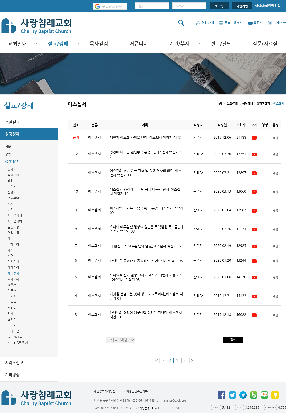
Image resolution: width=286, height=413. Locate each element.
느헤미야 (13, 244)
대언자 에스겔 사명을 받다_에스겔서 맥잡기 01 (145, 138)
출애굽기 (13, 175)
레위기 (12, 181)
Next (184, 360)
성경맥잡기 (12, 161)
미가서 (12, 296)
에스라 (12, 238)
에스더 (12, 250)
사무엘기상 (15, 215)
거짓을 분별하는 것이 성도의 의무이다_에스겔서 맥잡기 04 (146, 296)
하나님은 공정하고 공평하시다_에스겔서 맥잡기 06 (146, 261)
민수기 (12, 186)
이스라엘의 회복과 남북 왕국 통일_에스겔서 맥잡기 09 (146, 210)
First (156, 360)
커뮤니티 (138, 43)
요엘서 (12, 285)
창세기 (12, 169)
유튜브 (255, 23)
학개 (10, 313)
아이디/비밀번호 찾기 (269, 6)
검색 (233, 340)
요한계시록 (15, 337)
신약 (8, 147)
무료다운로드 (231, 23)
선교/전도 (221, 43)
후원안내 (205, 23)
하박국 (12, 302)
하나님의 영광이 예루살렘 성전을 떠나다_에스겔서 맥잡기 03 (146, 315)
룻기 (10, 209)
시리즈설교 (14, 362)
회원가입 (242, 6)
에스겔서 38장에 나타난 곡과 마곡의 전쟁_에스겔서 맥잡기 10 (145, 191)
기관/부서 (179, 43)
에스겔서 (13, 273)
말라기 (12, 325)
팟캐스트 (277, 23)
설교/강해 (58, 43)
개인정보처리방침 (104, 391)
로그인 (219, 6)
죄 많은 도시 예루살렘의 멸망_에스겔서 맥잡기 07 (145, 246)
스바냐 (12, 308)
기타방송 (12, 375)
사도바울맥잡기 (18, 342)
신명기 (12, 192)
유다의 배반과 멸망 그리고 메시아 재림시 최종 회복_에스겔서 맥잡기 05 (146, 277)
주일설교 (12, 122)
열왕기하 (13, 233)
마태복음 (13, 331)
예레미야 (13, 267)
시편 (10, 256)
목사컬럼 (99, 43)
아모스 (12, 290)
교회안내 (17, 43)
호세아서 (13, 279)
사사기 (12, 204)
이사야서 (13, 261)
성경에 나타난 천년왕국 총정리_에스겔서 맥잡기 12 (146, 154)
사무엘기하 (15, 221)
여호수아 (13, 198)
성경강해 (12, 134)
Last (192, 360)
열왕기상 (13, 227)
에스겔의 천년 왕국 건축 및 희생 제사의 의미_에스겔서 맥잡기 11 (146, 173)
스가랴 (12, 319)
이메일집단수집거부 (136, 391)
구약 (8, 154)
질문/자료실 (265, 43)
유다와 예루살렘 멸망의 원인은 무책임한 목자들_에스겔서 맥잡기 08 (146, 229)
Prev (164, 360)
